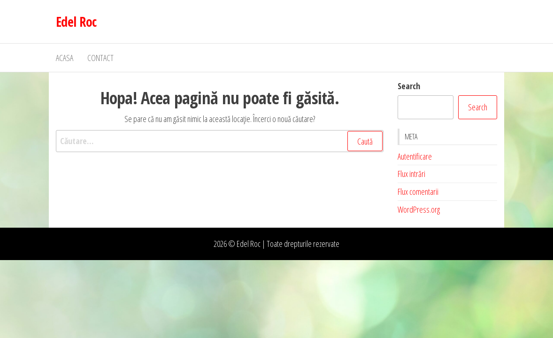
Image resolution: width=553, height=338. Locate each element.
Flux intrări (411, 173)
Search (409, 86)
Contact (100, 57)
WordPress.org (419, 209)
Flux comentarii (418, 191)
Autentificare (415, 156)
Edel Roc (76, 22)
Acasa (64, 57)
